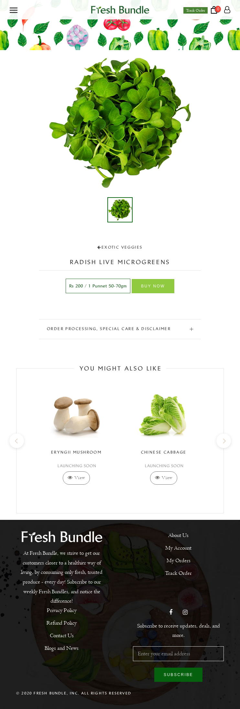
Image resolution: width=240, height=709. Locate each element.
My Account (178, 548)
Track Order (195, 10)
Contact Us (62, 635)
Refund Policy (62, 623)
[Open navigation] (13, 10)
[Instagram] (185, 613)
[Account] (227, 10)
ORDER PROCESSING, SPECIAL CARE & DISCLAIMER (120, 329)
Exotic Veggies (119, 247)
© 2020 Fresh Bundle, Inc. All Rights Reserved (73, 693)
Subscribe (178, 674)
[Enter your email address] (178, 653)
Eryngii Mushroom (76, 452)
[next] (223, 441)
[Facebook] (170, 613)
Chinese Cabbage (164, 452)
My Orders (179, 560)
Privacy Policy (62, 610)
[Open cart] (217, 10)
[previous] (16, 441)
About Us (178, 535)
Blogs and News (62, 648)
